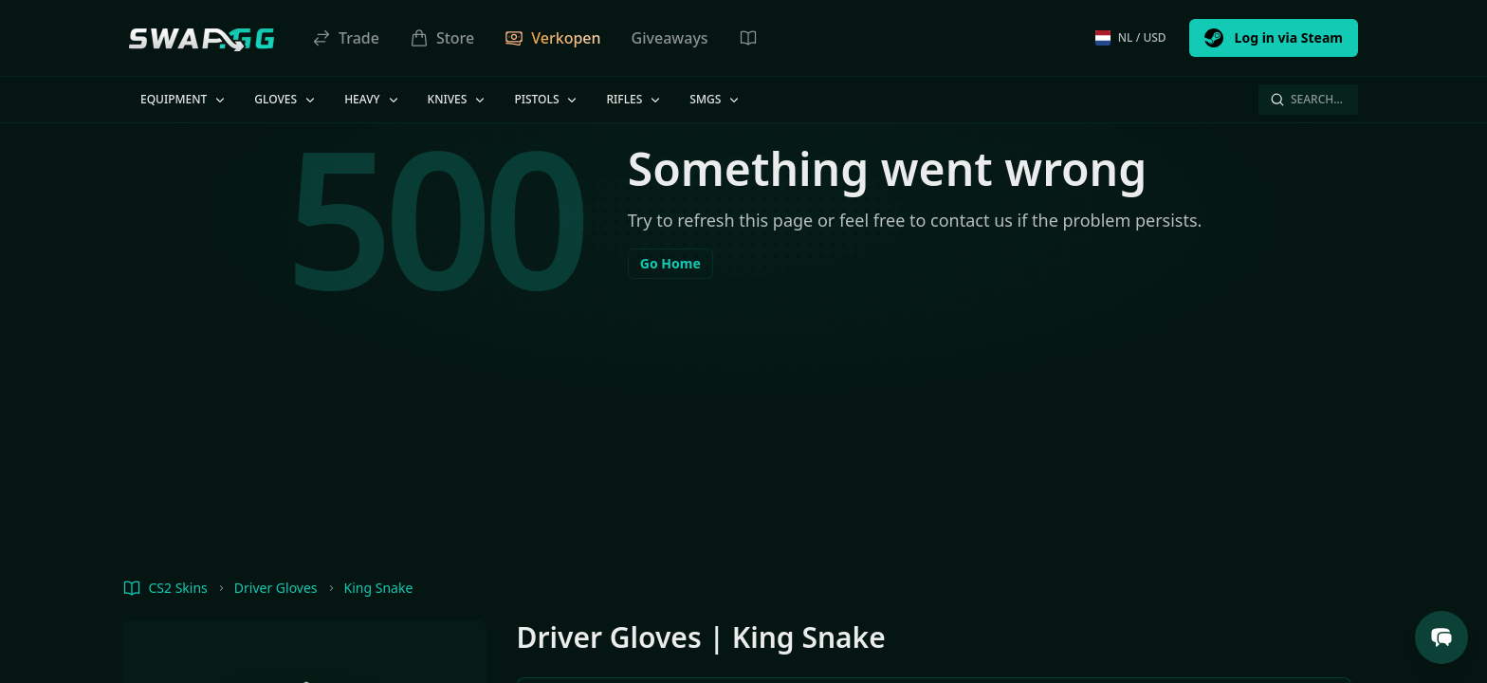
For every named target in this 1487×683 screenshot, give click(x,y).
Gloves (286, 99)
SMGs (715, 99)
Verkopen (552, 38)
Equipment (184, 99)
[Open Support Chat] (1441, 637)
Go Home (670, 263)
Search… (1306, 99)
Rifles (634, 99)
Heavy (372, 99)
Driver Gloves (276, 588)
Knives (458, 99)
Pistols (546, 99)
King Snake (378, 588)
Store (442, 38)
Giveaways (670, 38)
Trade (345, 38)
